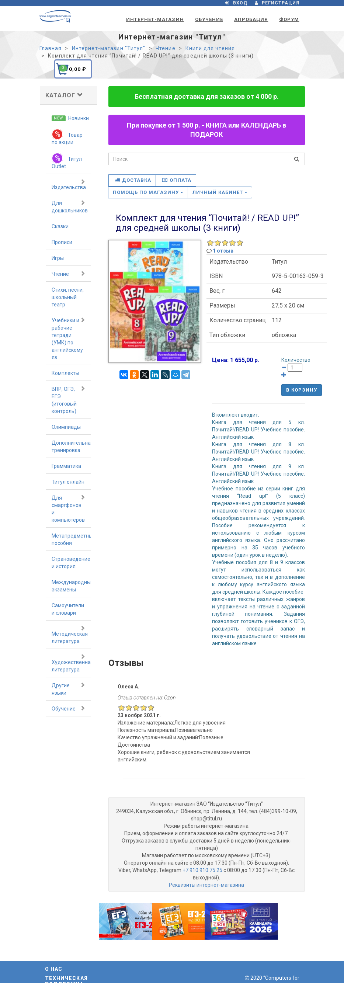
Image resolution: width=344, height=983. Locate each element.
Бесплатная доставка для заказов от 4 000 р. (207, 96)
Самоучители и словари (68, 609)
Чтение (69, 273)
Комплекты (65, 373)
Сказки (60, 226)
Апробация (251, 19)
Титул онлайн (68, 482)
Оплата (176, 180)
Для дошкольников (70, 206)
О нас (54, 969)
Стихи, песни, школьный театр (68, 297)
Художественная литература (71, 663)
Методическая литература (70, 634)
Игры (58, 258)
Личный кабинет (220, 192)
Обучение (209, 19)
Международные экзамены (71, 586)
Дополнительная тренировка (71, 446)
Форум (289, 19)
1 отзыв (223, 251)
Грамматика (66, 466)
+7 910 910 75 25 (202, 870)
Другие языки (69, 689)
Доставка (133, 180)
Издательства (69, 184)
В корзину (301, 390)
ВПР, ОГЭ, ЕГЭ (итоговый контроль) (69, 399)
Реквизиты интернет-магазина (206, 885)
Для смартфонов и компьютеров (69, 508)
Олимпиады (66, 427)
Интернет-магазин (155, 19)
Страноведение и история (71, 562)
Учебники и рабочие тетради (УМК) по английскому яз (69, 338)
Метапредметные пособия (71, 539)
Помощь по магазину (148, 192)
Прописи (62, 242)
